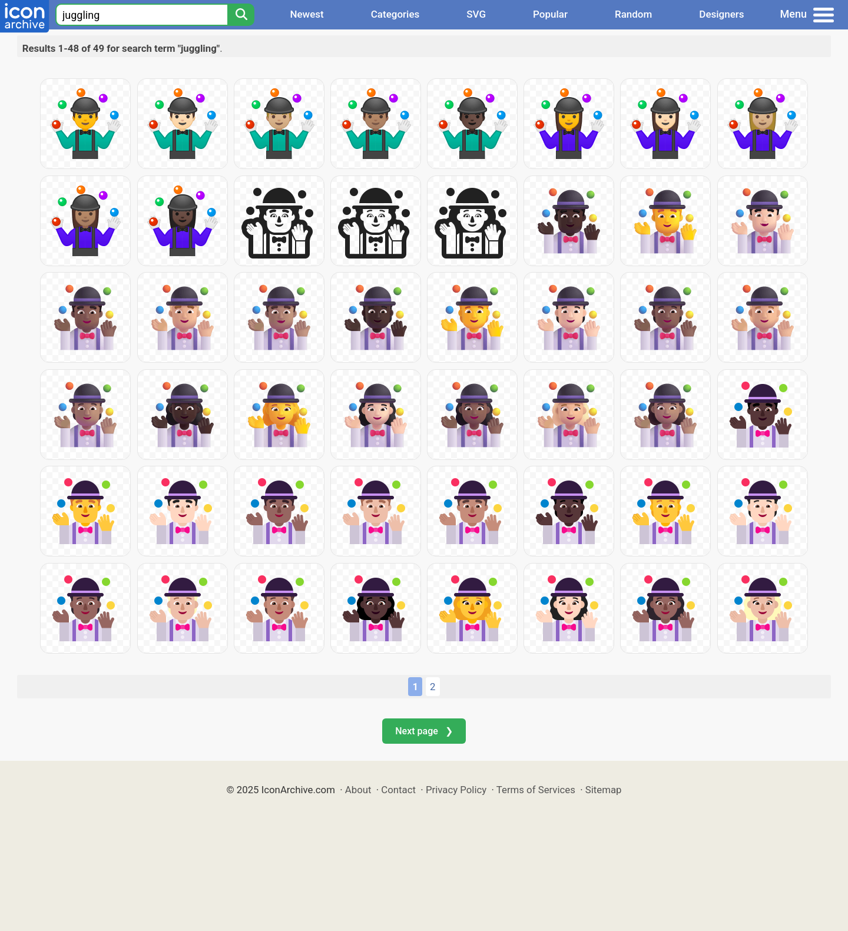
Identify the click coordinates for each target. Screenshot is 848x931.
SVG (476, 14)
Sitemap (603, 790)
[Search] (240, 15)
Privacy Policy (456, 790)
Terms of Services (535, 790)
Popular (550, 14)
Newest (306, 14)
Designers (721, 14)
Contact (398, 790)
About (358, 790)
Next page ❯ (423, 731)
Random (633, 14)
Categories (395, 14)
